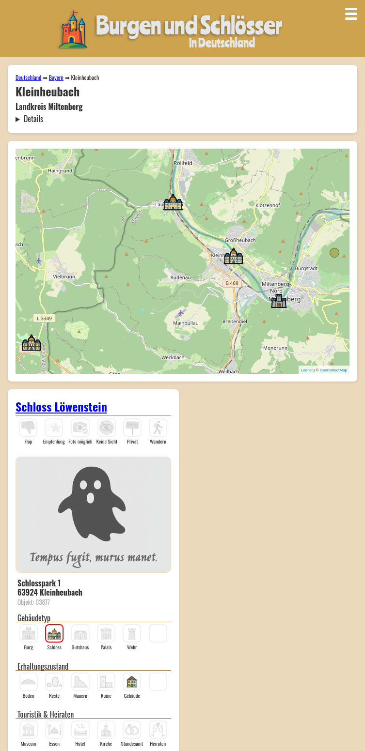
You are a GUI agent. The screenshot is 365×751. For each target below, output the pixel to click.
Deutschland (28, 77)
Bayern (56, 77)
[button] (233, 255)
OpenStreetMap (333, 370)
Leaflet (307, 370)
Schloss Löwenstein (61, 406)
